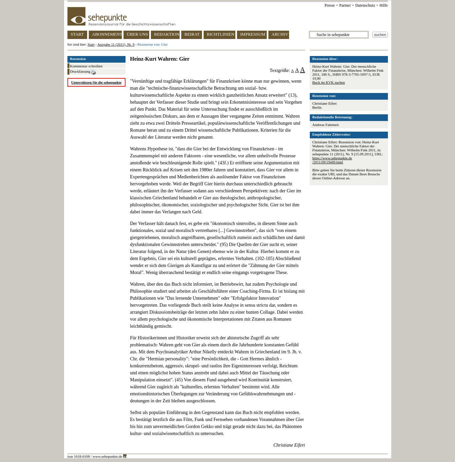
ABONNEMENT (107, 34)
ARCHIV (280, 34)
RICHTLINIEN (220, 34)
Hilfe (384, 5)
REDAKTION (167, 34)
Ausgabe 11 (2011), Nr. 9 (116, 44)
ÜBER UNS (137, 34)
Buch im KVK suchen (328, 82)
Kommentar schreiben (86, 66)
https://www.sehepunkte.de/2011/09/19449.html (332, 160)
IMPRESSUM (252, 34)
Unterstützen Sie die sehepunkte (96, 82)
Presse (329, 5)
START (77, 34)
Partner (345, 5)
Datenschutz (365, 5)
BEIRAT (192, 34)
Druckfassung (83, 72)
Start (90, 44)
